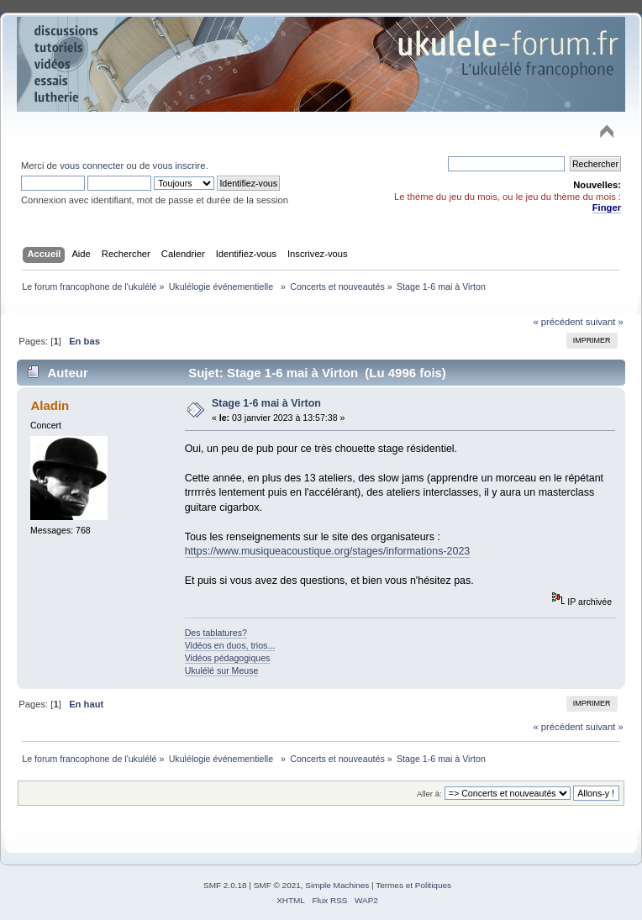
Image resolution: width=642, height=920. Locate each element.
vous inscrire (179, 165)
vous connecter (92, 165)
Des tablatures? (216, 633)
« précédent (557, 322)
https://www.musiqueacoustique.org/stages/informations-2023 (328, 551)
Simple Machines (337, 885)
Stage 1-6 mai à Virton (266, 403)
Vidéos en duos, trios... (230, 645)
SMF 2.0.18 (225, 885)
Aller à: (429, 793)
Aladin (49, 405)
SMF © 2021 (277, 885)
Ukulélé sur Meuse (222, 670)
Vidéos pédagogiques (228, 658)
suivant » (605, 322)
